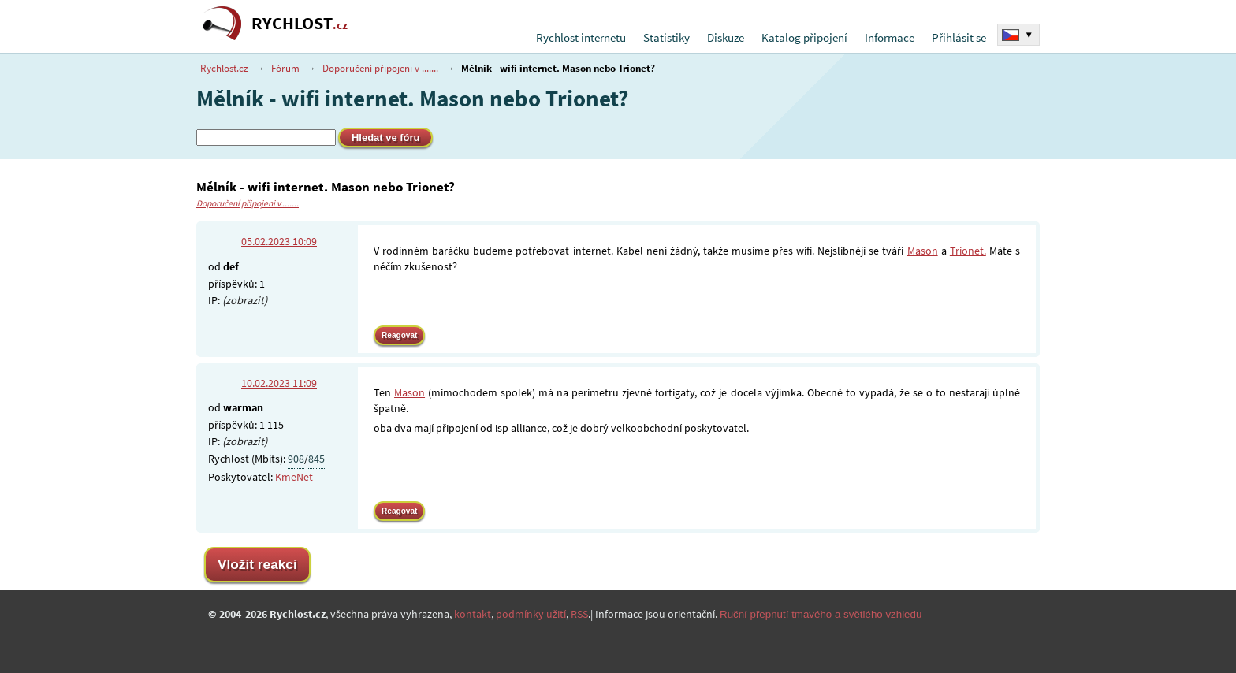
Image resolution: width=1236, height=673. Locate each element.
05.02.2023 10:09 (279, 241)
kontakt (472, 614)
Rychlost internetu (581, 37)
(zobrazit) (244, 300)
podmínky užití (531, 614)
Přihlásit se (959, 37)
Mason (922, 251)
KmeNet (294, 477)
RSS (579, 614)
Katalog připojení (804, 37)
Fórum (285, 68)
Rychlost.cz (224, 68)
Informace (889, 37)
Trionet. (968, 251)
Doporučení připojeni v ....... (380, 68)
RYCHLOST (299, 23)
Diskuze (725, 37)
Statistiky (666, 37)
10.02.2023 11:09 (279, 383)
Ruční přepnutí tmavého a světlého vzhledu (820, 614)
